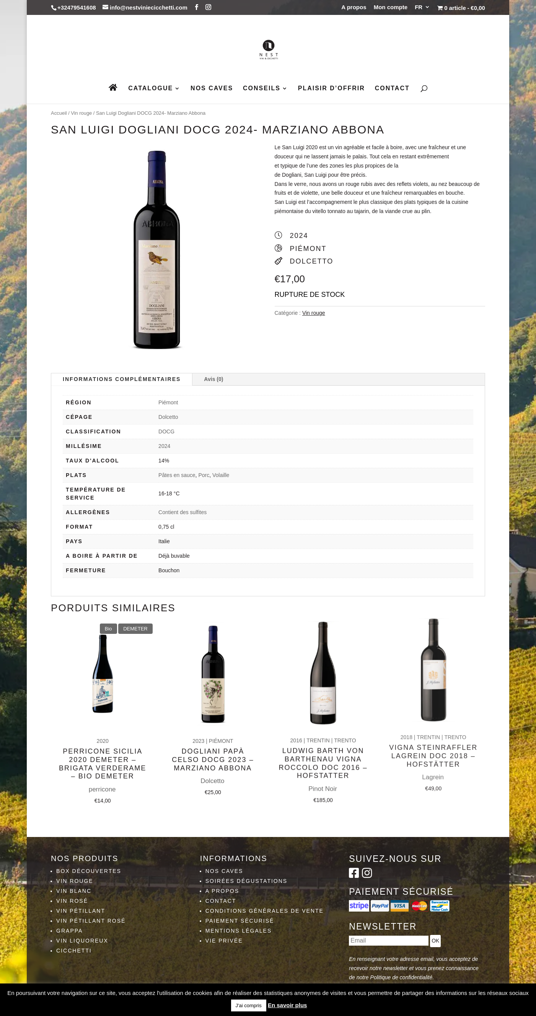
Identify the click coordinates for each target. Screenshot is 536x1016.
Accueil (59, 113)
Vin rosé (72, 901)
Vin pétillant (80, 911)
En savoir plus (287, 1005)
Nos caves (212, 88)
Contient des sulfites (182, 512)
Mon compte (390, 7)
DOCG (166, 431)
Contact (392, 88)
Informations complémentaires (122, 379)
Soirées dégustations (246, 881)
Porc (203, 475)
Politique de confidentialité (401, 977)
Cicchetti (74, 951)
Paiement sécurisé (239, 921)
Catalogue (150, 88)
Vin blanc (73, 891)
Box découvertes (88, 871)
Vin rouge (81, 113)
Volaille (220, 475)
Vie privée (224, 941)
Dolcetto (168, 417)
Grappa (69, 931)
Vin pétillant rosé (90, 921)
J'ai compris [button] (249, 1005)
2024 (164, 446)
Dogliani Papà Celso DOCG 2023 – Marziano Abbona (213, 736)
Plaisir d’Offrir (331, 88)
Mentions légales (238, 931)
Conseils (261, 88)
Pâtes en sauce (177, 475)
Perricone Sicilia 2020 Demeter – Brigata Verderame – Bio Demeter (102, 746)
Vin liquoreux (82, 941)
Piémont (168, 402)
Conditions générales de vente (264, 911)
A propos (353, 7)
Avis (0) (213, 379)
